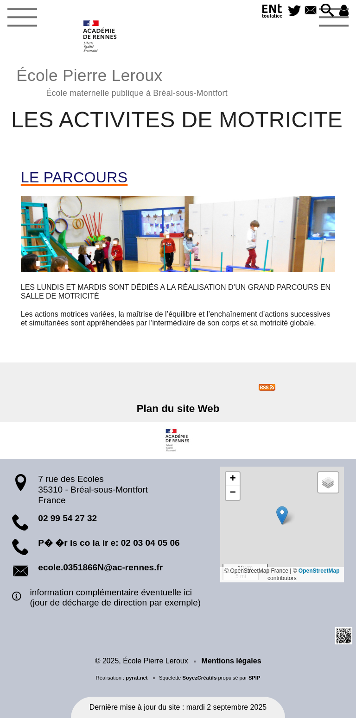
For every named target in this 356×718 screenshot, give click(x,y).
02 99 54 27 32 (67, 518)
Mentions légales (231, 661)
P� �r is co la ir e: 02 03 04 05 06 (108, 543)
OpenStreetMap (319, 571)
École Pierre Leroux (122, 81)
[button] (327, 11)
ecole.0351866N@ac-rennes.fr (100, 567)
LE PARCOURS (74, 177)
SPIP (254, 678)
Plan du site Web (178, 408)
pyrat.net (136, 678)
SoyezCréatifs (199, 678)
